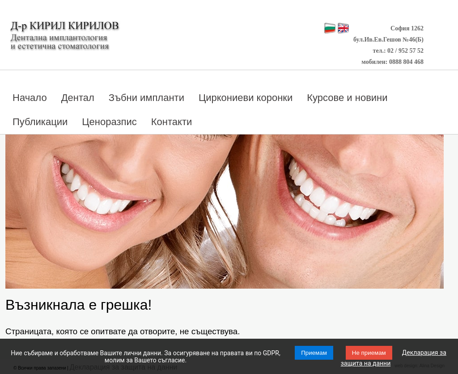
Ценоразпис (109, 121)
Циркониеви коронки (246, 97)
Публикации (40, 121)
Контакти (171, 121)
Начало (30, 97)
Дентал (77, 97)
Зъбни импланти (146, 97)
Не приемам (369, 352)
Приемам (314, 352)
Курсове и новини (347, 97)
